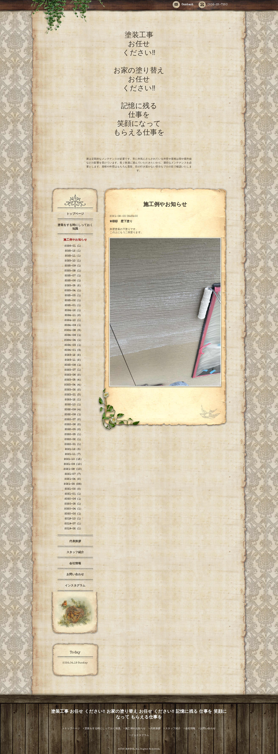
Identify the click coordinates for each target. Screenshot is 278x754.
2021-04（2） (73, 479)
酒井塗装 (129, 749)
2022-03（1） (73, 434)
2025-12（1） (73, 251)
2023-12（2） (73, 355)
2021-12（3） (73, 449)
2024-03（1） (73, 345)
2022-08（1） (73, 414)
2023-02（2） (73, 390)
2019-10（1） (73, 519)
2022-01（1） (73, 444)
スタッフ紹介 (75, 552)
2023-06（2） (73, 375)
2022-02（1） (73, 439)
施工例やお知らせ (75, 240)
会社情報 (75, 563)
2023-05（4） (73, 380)
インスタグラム (76, 585)
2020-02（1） (73, 514)
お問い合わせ (75, 574)
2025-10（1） (73, 261)
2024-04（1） (73, 340)
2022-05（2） (73, 429)
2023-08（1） (73, 365)
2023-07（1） (73, 370)
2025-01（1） (73, 305)
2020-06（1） (73, 499)
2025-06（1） (73, 281)
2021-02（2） (73, 489)
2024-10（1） (73, 320)
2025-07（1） (73, 276)
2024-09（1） (73, 325)
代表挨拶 (75, 541)
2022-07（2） (73, 419)
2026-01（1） (73, 246)
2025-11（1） (73, 256)
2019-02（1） (73, 529)
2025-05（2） (73, 286)
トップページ (75, 214)
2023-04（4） (73, 385)
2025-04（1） (73, 290)
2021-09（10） (73, 464)
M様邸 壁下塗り (121, 221)
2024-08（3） (73, 330)
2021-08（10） (73, 469)
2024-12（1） (73, 310)
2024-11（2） (73, 315)
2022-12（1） (73, 400)
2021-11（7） (73, 454)
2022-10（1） (73, 405)
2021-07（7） (73, 474)
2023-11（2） (73, 360)
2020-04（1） (73, 509)
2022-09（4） (73, 410)
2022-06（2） (73, 424)
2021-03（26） (73, 484)
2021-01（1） (73, 494)
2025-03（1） (73, 295)
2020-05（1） (73, 504)
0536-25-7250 (213, 5)
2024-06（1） (73, 335)
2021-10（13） (73, 459)
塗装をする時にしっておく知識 (75, 227)
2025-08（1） (73, 271)
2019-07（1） (73, 524)
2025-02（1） (73, 300)
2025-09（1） (73, 266)
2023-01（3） (73, 395)
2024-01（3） (73, 350)
